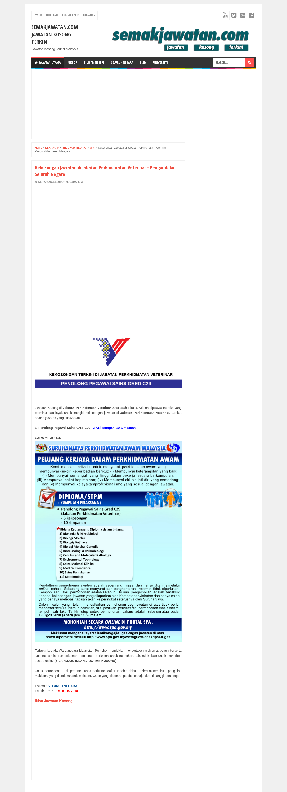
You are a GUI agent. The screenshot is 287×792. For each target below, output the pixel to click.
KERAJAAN (45, 182)
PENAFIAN (89, 15)
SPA (80, 182)
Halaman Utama (48, 62)
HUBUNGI (52, 15)
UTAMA (37, 15)
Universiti (160, 62)
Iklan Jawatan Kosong (54, 701)
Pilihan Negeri (94, 62)
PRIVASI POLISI (70, 15)
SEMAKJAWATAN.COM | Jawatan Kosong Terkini (56, 34)
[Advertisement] (143, 103)
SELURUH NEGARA (65, 182)
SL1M (143, 62)
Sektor (72, 62)
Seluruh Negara (122, 62)
